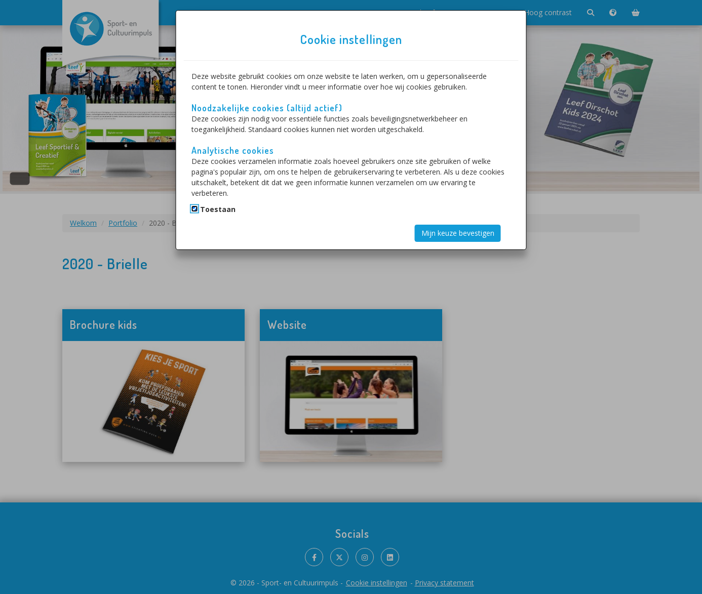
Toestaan (218, 209)
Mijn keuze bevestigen (457, 233)
